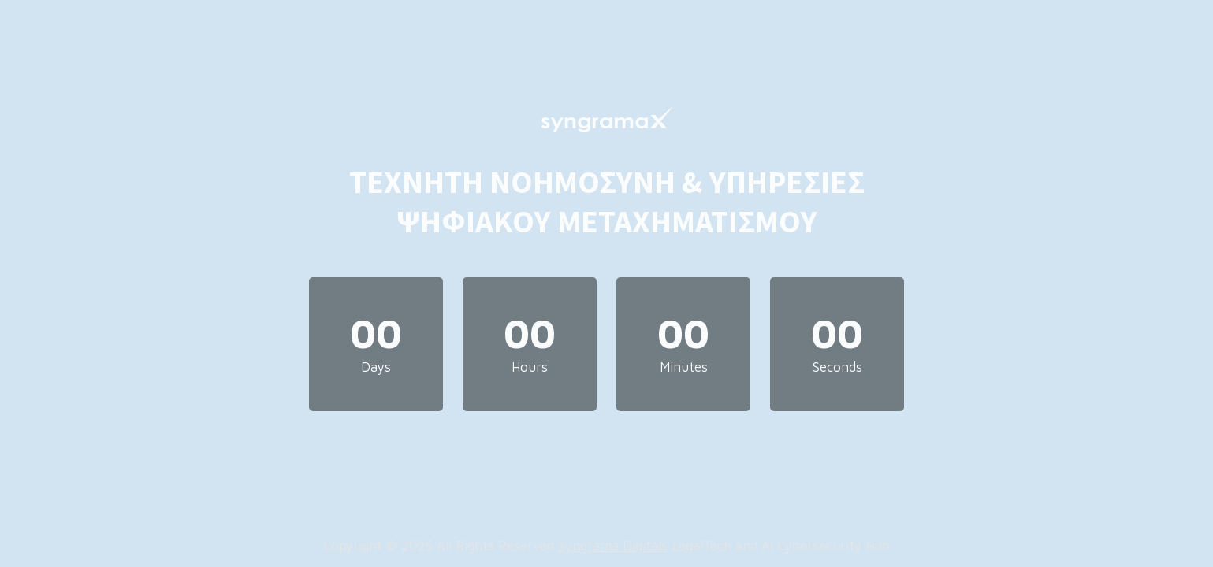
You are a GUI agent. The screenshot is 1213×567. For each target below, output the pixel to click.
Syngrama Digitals (613, 546)
